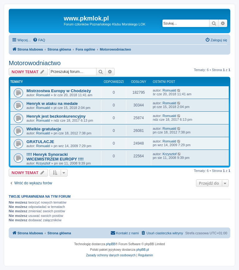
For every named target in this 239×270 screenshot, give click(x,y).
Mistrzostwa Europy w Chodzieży (58, 90)
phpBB (110, 244)
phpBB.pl (142, 249)
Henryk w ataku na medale (52, 103)
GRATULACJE (40, 141)
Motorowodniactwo (35, 63)
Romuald (43, 95)
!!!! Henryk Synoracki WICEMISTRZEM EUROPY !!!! (55, 156)
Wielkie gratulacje (43, 129)
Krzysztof (43, 163)
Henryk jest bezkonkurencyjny (56, 116)
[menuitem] (39, 40)
